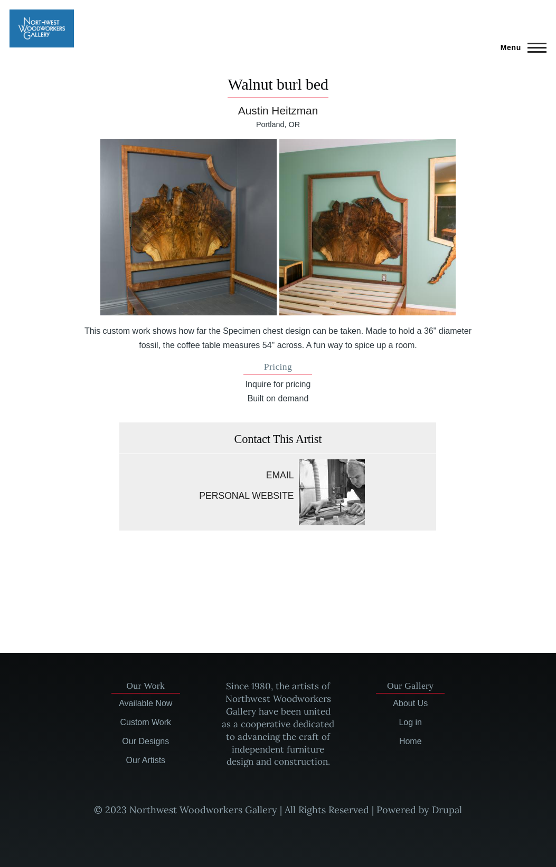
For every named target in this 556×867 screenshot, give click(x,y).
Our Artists (145, 760)
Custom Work (145, 722)
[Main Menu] (520, 47)
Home (410, 741)
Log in (410, 722)
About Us (410, 703)
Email (280, 475)
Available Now (145, 703)
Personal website (246, 495)
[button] (188, 227)
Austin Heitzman (278, 110)
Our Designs (145, 741)
